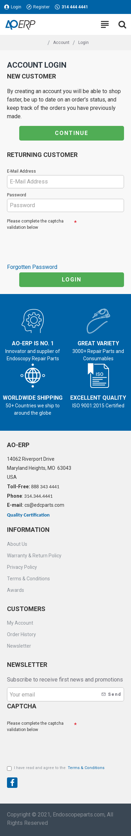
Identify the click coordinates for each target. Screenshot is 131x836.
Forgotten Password (32, 267)
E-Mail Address (21, 171)
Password (16, 195)
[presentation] (56, 243)
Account (61, 42)
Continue (71, 133)
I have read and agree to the (56, 768)
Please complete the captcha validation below (35, 224)
